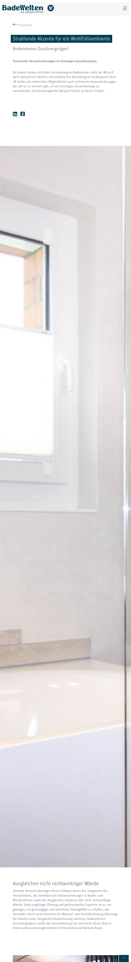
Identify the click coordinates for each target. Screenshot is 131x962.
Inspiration (22, 25)
